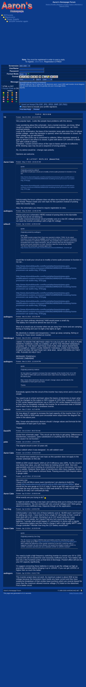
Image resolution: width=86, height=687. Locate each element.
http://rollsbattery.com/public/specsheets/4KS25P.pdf (57, 542)
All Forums (8, 15)
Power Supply (13, 19)
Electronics (10, 17)
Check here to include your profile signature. (39, 107)
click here (39, 62)
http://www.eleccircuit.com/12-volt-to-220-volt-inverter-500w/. (47, 484)
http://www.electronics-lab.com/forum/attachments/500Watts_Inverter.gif (46, 248)
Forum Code (8, 88)
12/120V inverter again (18, 21)
